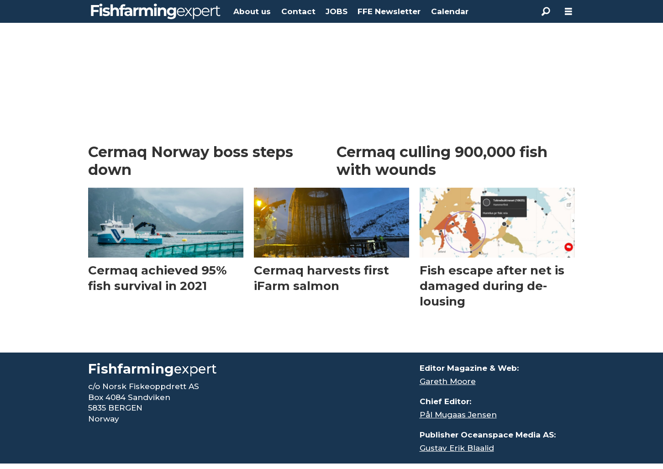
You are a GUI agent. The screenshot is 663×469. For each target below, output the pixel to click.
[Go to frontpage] (155, 11)
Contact (298, 11)
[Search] (545, 11)
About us (252, 11)
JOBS (336, 11)
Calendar (449, 11)
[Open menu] (568, 12)
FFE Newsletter (389, 11)
